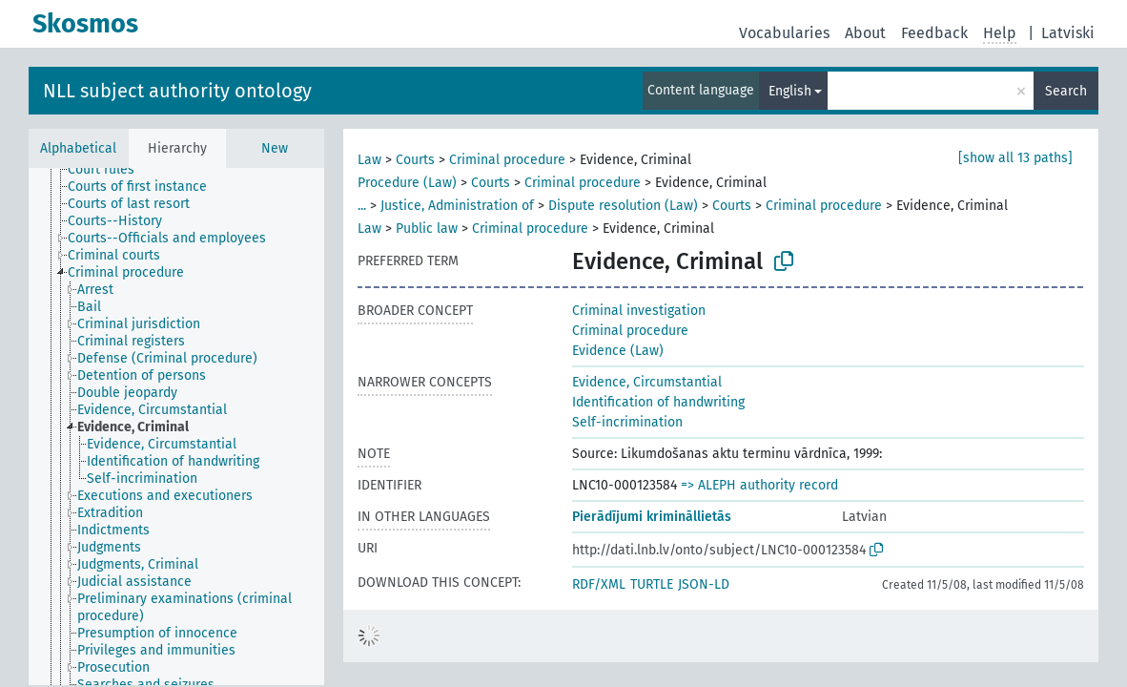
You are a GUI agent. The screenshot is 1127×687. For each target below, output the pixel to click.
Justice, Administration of (457, 206)
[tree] (176, 426)
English (789, 91)
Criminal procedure (507, 160)
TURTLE (651, 584)
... (362, 206)
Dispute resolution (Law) (623, 206)
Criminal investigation (639, 310)
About (865, 33)
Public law (427, 228)
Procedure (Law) (407, 183)
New (274, 148)
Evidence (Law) (618, 351)
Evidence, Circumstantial (647, 382)
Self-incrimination (627, 422)
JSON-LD (703, 584)
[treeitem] (109, 169)
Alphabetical (78, 148)
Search (1066, 91)
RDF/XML (598, 584)
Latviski (1068, 33)
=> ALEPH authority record (759, 485)
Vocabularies (784, 33)
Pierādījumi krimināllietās (651, 517)
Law (369, 160)
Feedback (934, 33)
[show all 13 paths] (1015, 158)
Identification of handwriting (658, 402)
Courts (415, 160)
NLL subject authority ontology (177, 90)
